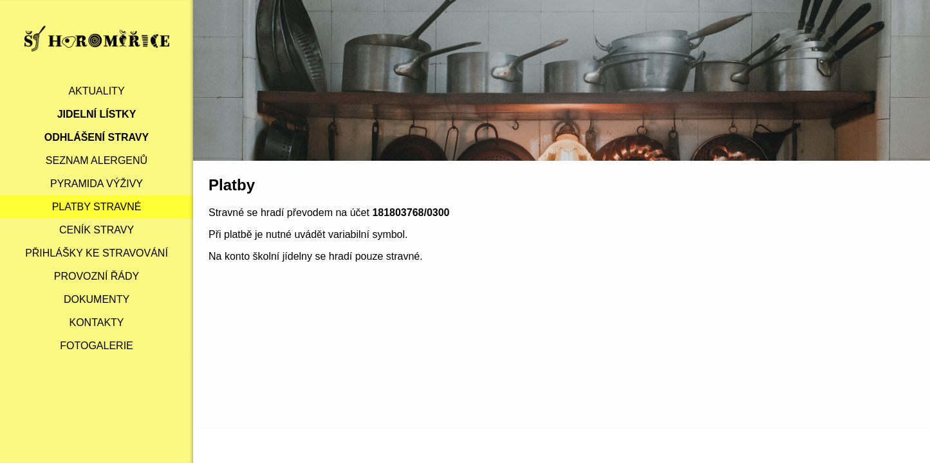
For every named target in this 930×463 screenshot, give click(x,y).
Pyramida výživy (96, 183)
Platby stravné (97, 206)
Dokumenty (96, 299)
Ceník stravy (96, 229)
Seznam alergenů (96, 160)
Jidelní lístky (96, 114)
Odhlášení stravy (96, 137)
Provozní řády (96, 276)
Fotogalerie (96, 345)
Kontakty (96, 322)
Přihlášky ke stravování (96, 253)
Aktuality (96, 91)
